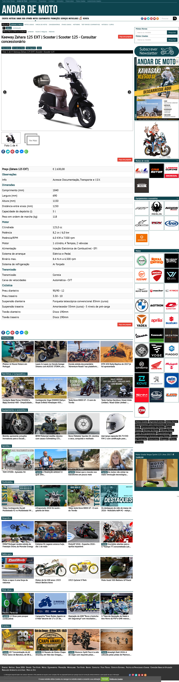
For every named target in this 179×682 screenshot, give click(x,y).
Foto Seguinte (30, 48)
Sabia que (7, 557)
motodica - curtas (108, 24)
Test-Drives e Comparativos (14, 377)
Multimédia (7, 485)
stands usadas (66, 24)
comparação (17, 28)
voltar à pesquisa (41, 31)
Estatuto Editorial (118, 671)
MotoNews (7, 341)
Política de (116, 679)
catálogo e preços (17, 24)
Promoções (55, 18)
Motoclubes (73, 18)
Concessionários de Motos (152, 432)
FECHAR (105, 679)
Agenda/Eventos (157, 426)
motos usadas (29, 24)
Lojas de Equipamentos (146, 437)
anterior (31, 31)
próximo (51, 31)
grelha (9, 28)
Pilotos (173, 443)
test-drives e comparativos (91, 24)
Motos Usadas (142, 426)
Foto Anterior (6, 48)
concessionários (54, 24)
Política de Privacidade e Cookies (137, 671)
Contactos (95, 671)
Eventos (5, 18)
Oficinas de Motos (151, 435)
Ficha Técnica (105, 671)
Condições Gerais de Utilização (161, 671)
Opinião (29, 18)
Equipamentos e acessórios (14, 413)
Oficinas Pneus (167, 435)
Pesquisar (172, 32)
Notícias (12, 18)
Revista (86, 18)
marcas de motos (41, 24)
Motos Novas (171, 426)
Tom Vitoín (36, 671)
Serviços (64, 18)
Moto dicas (7, 593)
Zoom (39, 48)
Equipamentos (44, 18)
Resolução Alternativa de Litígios (13, 673)
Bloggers (164, 443)
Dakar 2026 (21, 18)
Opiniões (6, 449)
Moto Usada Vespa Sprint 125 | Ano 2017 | (157, 474)
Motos (35, 18)
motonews (76, 24)
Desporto (6, 521)
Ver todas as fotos (18, 48)
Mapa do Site (31, 673)
